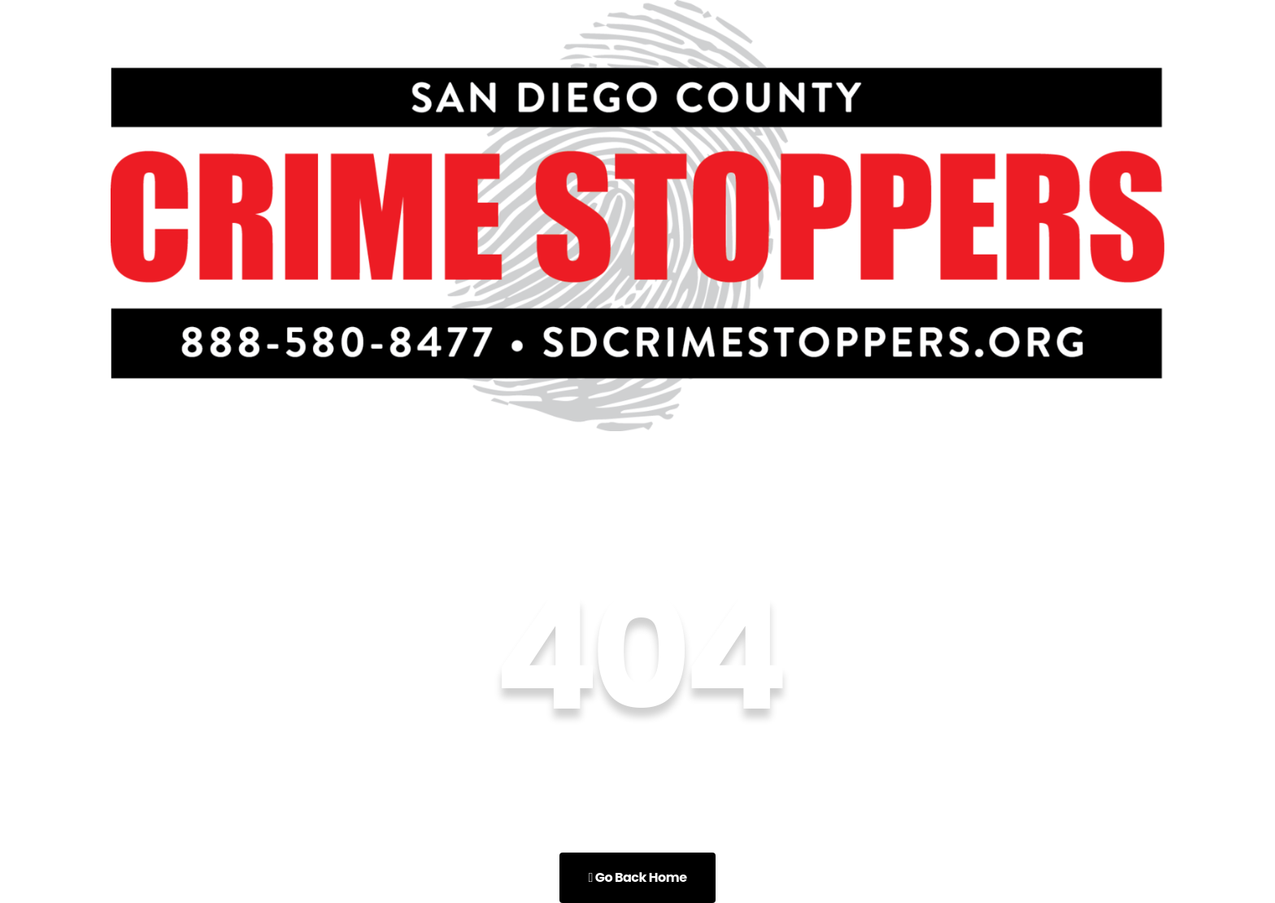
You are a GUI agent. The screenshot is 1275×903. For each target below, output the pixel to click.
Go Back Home (637, 877)
